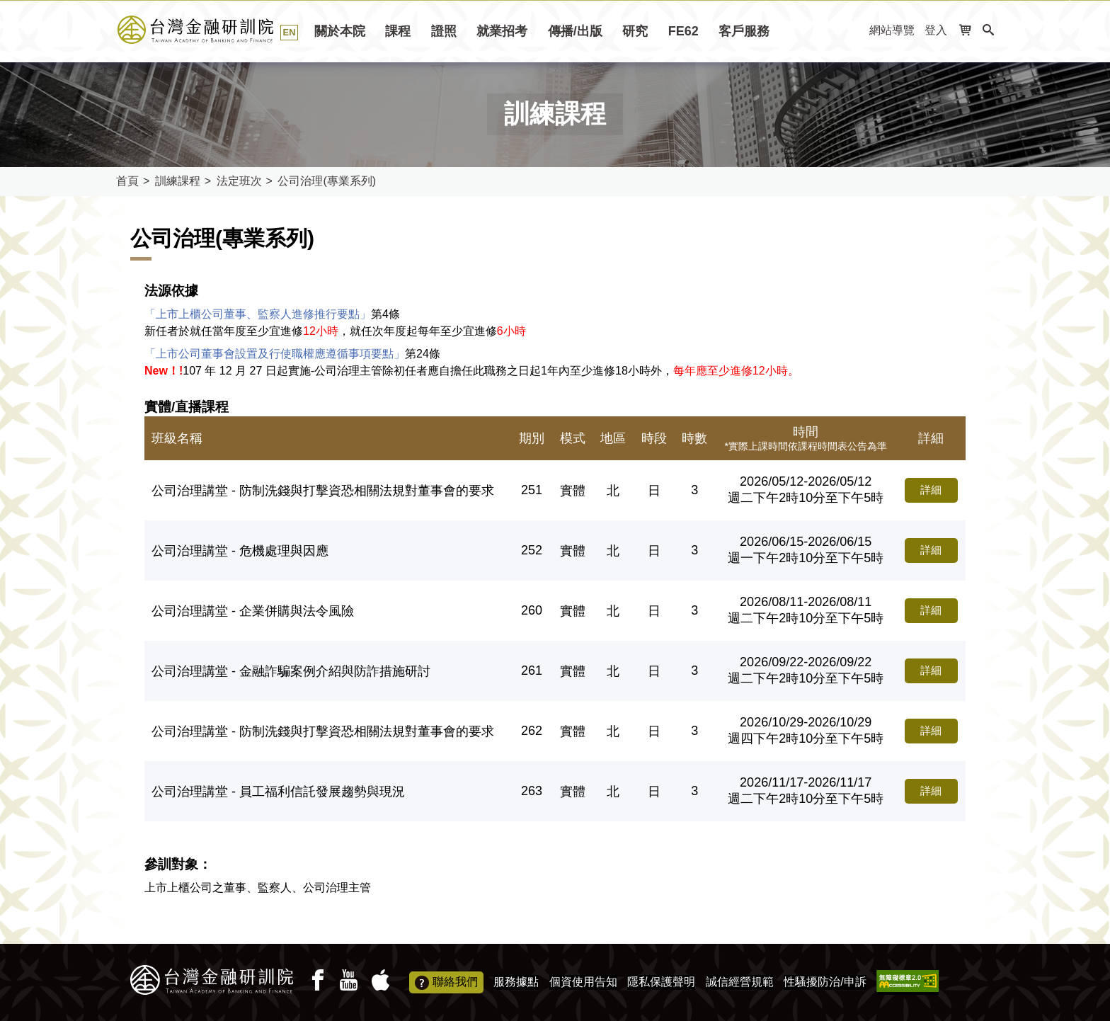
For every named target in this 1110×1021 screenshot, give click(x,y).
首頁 (127, 181)
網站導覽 (892, 30)
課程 (398, 31)
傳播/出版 (575, 31)
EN (289, 32)
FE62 (683, 31)
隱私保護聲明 (661, 982)
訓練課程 (177, 181)
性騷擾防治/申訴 (825, 982)
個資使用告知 (583, 982)
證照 (444, 31)
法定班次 (239, 181)
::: (854, 31)
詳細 (926, 491)
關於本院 (339, 31)
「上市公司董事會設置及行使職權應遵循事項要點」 (274, 354)
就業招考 (501, 31)
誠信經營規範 (740, 982)
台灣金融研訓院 (211, 30)
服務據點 (516, 982)
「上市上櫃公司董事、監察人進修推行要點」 (257, 314)
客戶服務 (744, 31)
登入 (936, 30)
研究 (635, 31)
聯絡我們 (446, 983)
